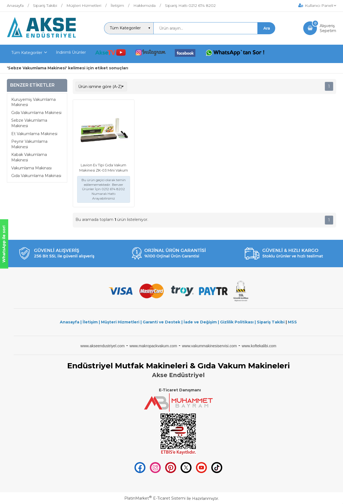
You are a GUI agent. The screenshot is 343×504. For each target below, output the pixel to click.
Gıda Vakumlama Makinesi (36, 112)
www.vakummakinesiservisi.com (209, 346)
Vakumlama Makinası (31, 168)
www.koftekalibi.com (259, 346)
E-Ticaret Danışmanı (180, 390)
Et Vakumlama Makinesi (34, 133)
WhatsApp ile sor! (3, 244)
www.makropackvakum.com (153, 346)
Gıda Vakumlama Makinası (36, 175)
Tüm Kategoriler (26, 52)
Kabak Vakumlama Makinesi (29, 157)
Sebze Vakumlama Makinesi (29, 123)
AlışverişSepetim (328, 28)
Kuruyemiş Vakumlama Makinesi (33, 102)
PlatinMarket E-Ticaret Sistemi (154, 498)
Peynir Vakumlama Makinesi (29, 144)
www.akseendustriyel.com (102, 346)
